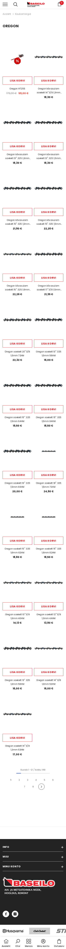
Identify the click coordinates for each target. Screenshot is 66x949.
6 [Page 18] (53, 779)
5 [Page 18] (44, 779)
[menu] (5, 4)
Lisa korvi (17, 80)
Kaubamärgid (23, 13)
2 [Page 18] (19, 779)
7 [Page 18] (24, 786)
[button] (17, 943)
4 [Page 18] (36, 779)
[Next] (41, 787)
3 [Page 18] (27, 779)
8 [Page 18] (33, 786)
